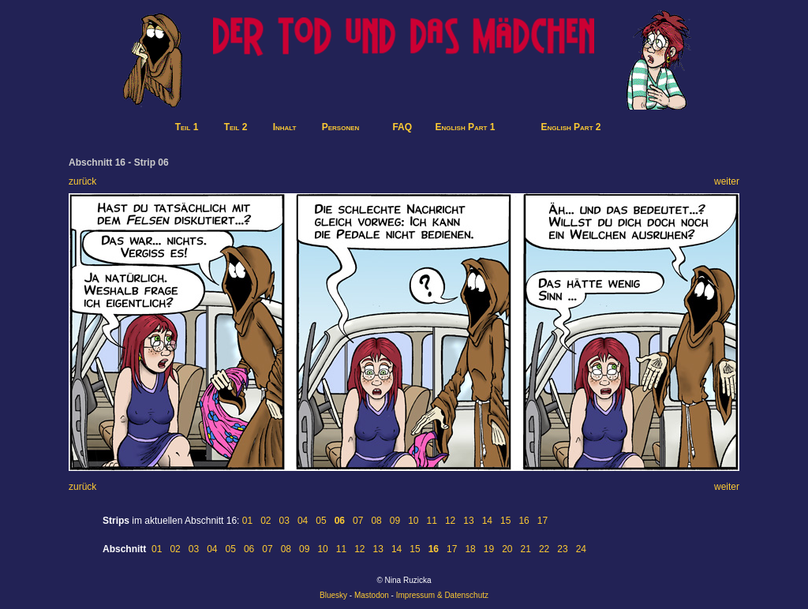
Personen (341, 127)
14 (487, 520)
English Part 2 (571, 127)
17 (542, 520)
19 (489, 549)
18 (470, 549)
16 (523, 520)
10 (413, 520)
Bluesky (333, 595)
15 (505, 520)
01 (247, 520)
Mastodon (371, 595)
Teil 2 (236, 127)
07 (358, 520)
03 (284, 520)
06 (249, 549)
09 (395, 520)
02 (265, 520)
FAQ (402, 127)
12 (450, 520)
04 (302, 520)
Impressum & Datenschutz (442, 595)
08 (376, 520)
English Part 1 (465, 127)
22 (544, 549)
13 (468, 520)
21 (526, 549)
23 (562, 549)
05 (321, 520)
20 (507, 549)
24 (581, 549)
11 (432, 520)
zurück (82, 181)
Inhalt (285, 127)
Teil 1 (187, 127)
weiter (726, 181)
